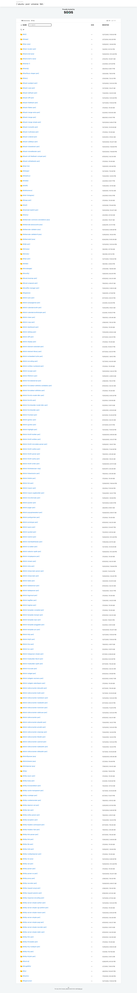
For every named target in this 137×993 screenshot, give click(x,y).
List (108, 20)
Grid (113, 20)
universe (34, 4)
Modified (105, 25)
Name (25, 25)
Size (92, 25)
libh (41, 4)
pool (27, 4)
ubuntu (21, 4)
